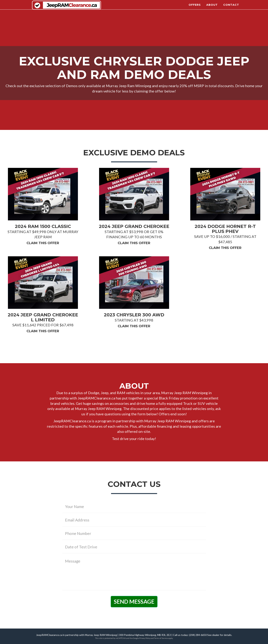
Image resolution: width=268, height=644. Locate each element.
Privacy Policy (144, 638)
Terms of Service (161, 638)
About (212, 7)
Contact (231, 7)
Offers (195, 7)
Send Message (134, 601)
